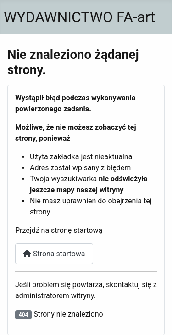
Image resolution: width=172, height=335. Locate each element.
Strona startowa (54, 253)
